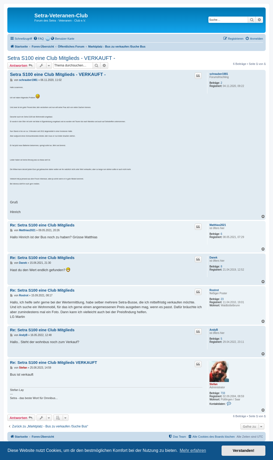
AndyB (213, 329)
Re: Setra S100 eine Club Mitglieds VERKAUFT (53, 362)
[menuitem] (38, 38)
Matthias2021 (217, 225)
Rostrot (214, 290)
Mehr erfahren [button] (193, 450)
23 (222, 299)
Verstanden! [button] (243, 450)
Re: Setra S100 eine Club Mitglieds (42, 225)
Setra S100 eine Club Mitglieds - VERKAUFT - (61, 58)
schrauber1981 (218, 74)
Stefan (213, 384)
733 (223, 393)
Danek (213, 257)
